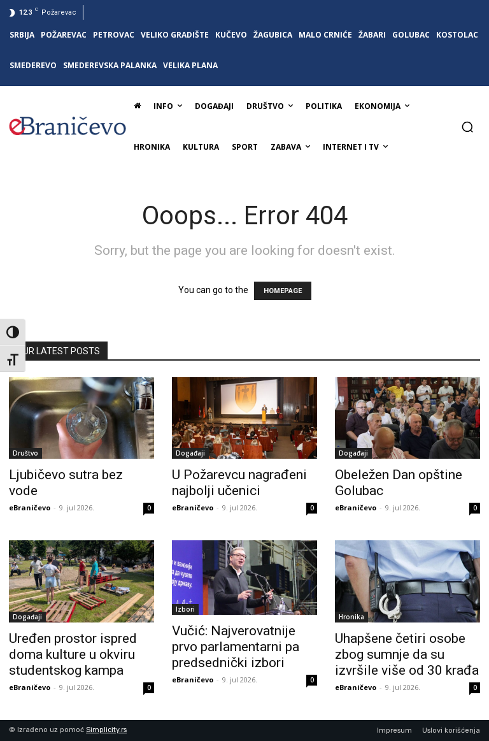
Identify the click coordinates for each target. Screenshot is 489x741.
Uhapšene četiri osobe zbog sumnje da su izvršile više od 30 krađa (407, 654)
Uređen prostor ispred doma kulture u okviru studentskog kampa (73, 654)
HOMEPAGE (283, 291)
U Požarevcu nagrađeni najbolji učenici (239, 482)
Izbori (185, 609)
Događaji (190, 453)
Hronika (351, 616)
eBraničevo (29, 507)
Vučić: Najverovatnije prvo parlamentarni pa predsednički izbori (235, 646)
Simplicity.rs (106, 730)
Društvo (25, 453)
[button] (467, 127)
